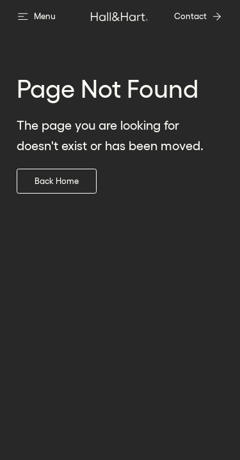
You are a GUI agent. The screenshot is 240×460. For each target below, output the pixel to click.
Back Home (57, 181)
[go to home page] (120, 17)
